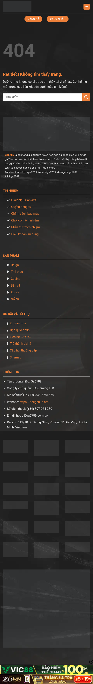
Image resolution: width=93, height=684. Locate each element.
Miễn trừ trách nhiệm (25, 227)
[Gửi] (86, 97)
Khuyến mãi (18, 323)
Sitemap (15, 357)
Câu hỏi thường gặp (23, 350)
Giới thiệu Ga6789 (23, 200)
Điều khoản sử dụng (25, 234)
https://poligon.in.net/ (35, 402)
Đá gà (15, 265)
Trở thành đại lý (20, 343)
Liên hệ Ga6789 (20, 337)
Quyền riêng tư (21, 207)
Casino (15, 279)
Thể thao (17, 272)
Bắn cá (15, 285)
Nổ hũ (15, 299)
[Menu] (86, 7)
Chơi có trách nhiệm (25, 220)
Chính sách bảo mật (25, 213)
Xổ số (15, 292)
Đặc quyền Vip (20, 330)
